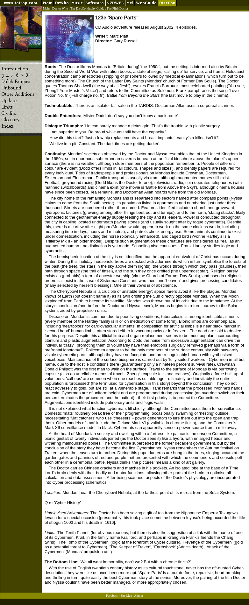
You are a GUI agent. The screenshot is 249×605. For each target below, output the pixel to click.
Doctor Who (60, 8)
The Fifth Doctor (117, 8)
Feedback (112, 595)
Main (46, 8)
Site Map (126, 595)
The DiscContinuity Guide (87, 8)
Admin (138, 595)
